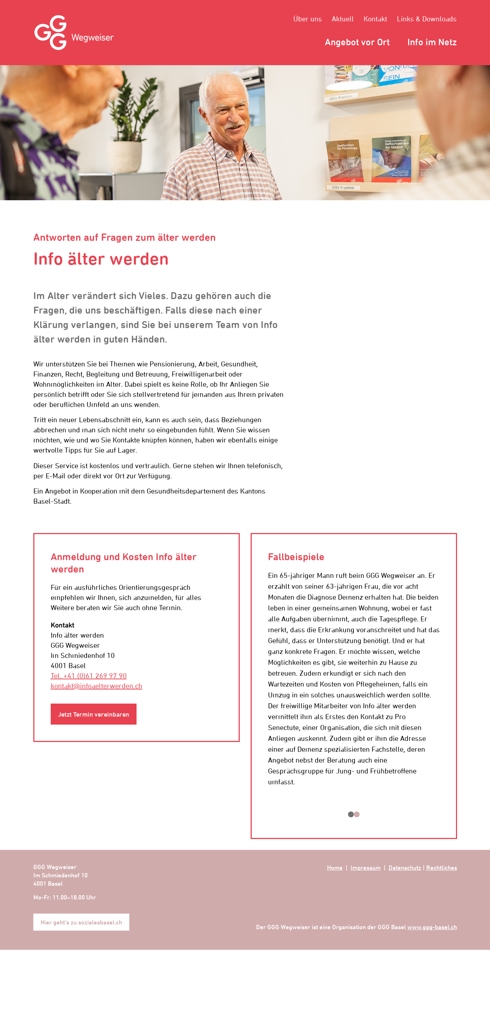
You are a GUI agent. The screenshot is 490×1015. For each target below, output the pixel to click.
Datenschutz (405, 867)
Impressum (366, 867)
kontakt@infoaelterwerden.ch (96, 685)
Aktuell (343, 18)
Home (335, 867)
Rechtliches (441, 867)
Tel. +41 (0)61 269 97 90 (89, 675)
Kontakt (375, 18)
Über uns (307, 18)
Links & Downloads (427, 18)
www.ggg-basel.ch (432, 927)
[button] (351, 814)
